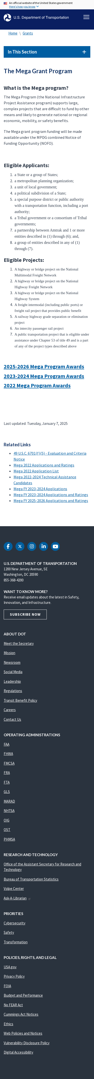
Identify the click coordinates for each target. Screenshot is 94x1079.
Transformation (16, 942)
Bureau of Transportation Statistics (31, 879)
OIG (6, 820)
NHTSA (9, 810)
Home (12, 33)
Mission (9, 652)
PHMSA (9, 839)
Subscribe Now (25, 614)
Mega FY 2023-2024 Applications (40, 488)
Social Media (13, 671)
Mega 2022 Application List (36, 470)
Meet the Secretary (19, 643)
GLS (7, 791)
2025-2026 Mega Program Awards (44, 366)
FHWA (8, 753)
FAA (6, 744)
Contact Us (12, 719)
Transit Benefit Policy (20, 700)
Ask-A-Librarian (17, 898)
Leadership (12, 681)
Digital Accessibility (18, 1052)
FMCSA (9, 763)
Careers (10, 709)
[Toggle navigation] (86, 17)
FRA (7, 772)
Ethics (8, 1024)
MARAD (9, 801)
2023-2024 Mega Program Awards (44, 376)
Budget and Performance (23, 995)
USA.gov (10, 967)
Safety (9, 932)
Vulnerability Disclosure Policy (26, 1043)
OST (7, 829)
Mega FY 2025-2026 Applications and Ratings (51, 500)
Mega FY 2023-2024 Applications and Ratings (51, 494)
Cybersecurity (14, 923)
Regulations (13, 690)
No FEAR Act (13, 1005)
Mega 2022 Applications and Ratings (44, 465)
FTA (7, 782)
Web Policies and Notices (23, 1033)
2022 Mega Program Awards (37, 385)
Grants (28, 33)
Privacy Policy (14, 976)
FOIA (7, 986)
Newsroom (12, 662)
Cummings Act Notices (21, 1014)
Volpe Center (14, 888)
